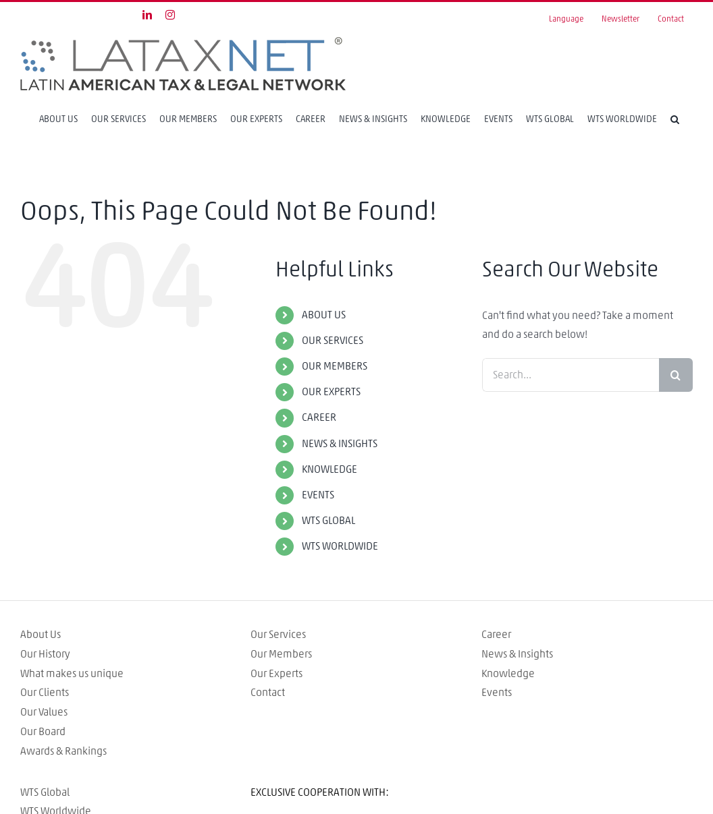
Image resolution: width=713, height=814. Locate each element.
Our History (45, 654)
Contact (267, 692)
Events (496, 692)
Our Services (278, 634)
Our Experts (276, 673)
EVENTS (318, 495)
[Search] (674, 119)
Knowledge (508, 673)
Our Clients (44, 692)
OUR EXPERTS (331, 391)
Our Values (44, 712)
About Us (40, 634)
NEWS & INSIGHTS (339, 443)
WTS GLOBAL (328, 520)
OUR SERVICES (332, 340)
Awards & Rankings (63, 751)
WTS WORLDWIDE (340, 546)
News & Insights (517, 654)
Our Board (42, 731)
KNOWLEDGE (329, 469)
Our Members (281, 654)
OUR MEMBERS (334, 366)
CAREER (319, 417)
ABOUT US (324, 315)
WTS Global (45, 792)
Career (496, 634)
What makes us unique (72, 673)
